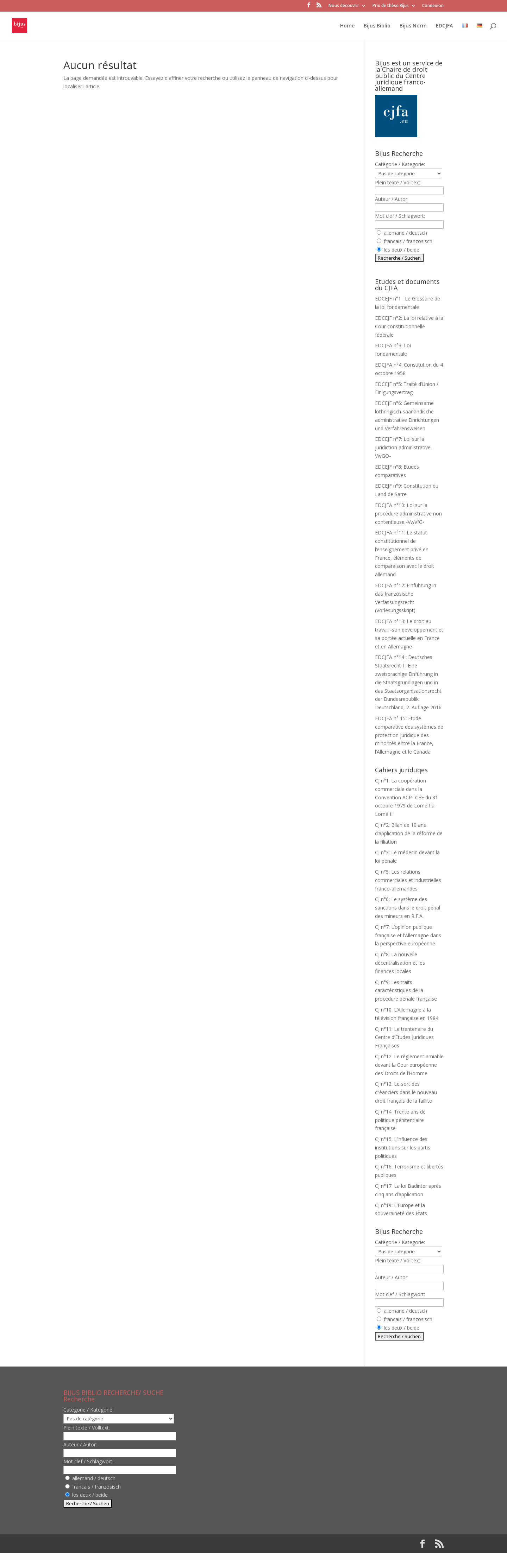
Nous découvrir (343, 6)
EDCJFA (444, 26)
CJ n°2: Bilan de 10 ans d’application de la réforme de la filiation (409, 833)
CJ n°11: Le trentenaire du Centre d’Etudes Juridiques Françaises (404, 1037)
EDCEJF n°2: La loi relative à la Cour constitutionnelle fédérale (409, 326)
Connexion (433, 6)
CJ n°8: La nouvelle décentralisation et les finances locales (400, 963)
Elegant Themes (109, 1543)
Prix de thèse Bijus (391, 6)
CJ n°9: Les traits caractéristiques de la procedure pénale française (406, 990)
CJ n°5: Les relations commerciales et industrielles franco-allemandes (408, 880)
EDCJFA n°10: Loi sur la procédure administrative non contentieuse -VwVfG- (408, 513)
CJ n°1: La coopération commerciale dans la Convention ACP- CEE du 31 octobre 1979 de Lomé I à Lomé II (406, 797)
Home (347, 26)
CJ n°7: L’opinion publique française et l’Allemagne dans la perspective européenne (408, 935)
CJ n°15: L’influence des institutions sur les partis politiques (402, 1147)
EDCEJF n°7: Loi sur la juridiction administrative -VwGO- (404, 447)
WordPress (179, 1543)
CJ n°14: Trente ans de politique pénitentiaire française (400, 1120)
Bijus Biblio (377, 26)
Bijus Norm (413, 26)
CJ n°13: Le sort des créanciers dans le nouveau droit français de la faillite (406, 1092)
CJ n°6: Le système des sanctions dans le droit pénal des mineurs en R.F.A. (407, 907)
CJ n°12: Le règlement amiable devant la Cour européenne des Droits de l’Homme (409, 1065)
